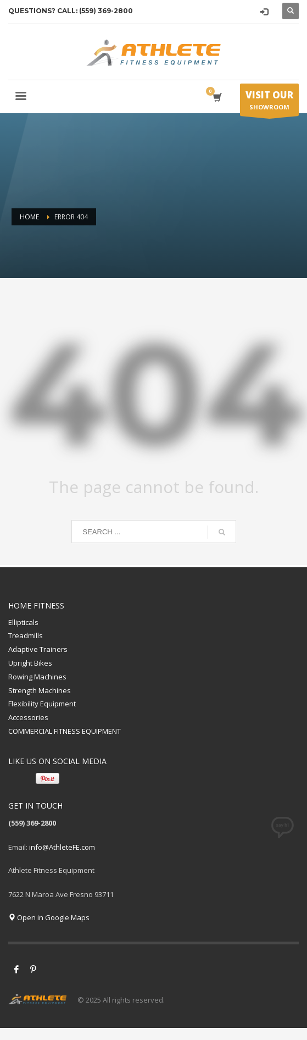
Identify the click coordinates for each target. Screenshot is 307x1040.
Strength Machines (39, 690)
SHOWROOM (269, 102)
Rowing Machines (37, 677)
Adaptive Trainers (38, 649)
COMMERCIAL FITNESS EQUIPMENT (64, 731)
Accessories (28, 717)
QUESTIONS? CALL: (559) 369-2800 (70, 11)
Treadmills (25, 635)
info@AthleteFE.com (62, 847)
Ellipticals (23, 622)
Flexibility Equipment (42, 704)
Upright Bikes (30, 663)
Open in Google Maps (49, 917)
